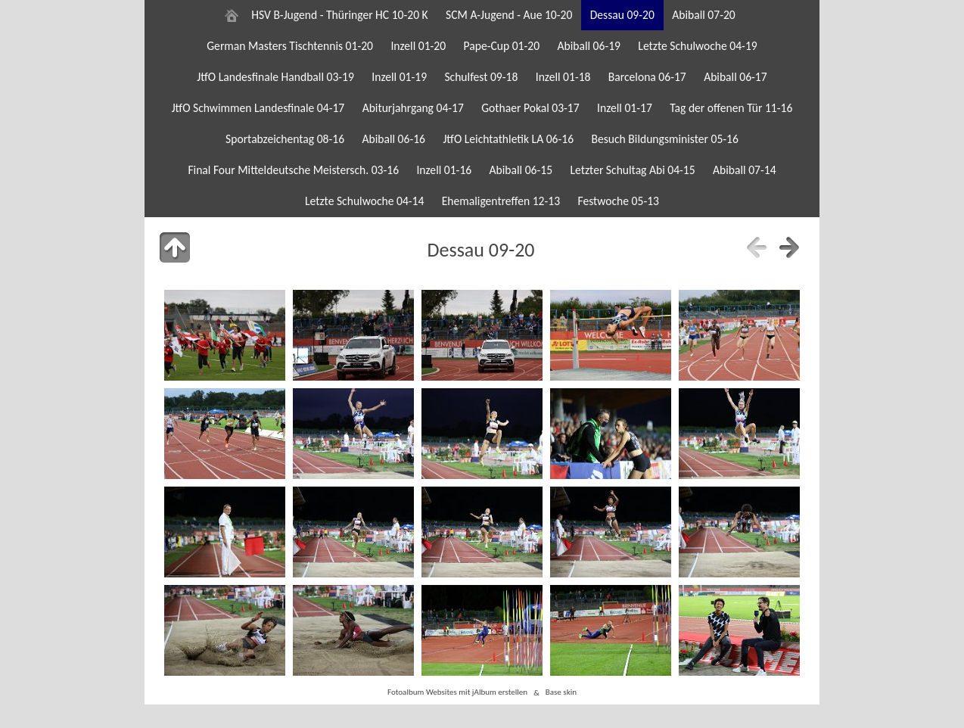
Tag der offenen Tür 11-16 (731, 108)
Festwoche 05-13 (618, 201)
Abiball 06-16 (393, 139)
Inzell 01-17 (624, 108)
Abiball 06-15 (521, 170)
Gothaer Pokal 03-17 (530, 108)
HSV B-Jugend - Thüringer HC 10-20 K (339, 15)
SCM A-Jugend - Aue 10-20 (509, 15)
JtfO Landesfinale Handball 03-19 (275, 77)
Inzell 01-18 (563, 77)
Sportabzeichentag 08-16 (284, 139)
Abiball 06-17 (735, 77)
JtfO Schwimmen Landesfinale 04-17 (258, 108)
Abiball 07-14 (744, 170)
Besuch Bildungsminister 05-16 (664, 139)
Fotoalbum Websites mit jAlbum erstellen (457, 692)
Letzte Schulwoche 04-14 (364, 201)
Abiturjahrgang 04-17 (413, 108)
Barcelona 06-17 (647, 77)
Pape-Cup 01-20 (502, 46)
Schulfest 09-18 (481, 77)
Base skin (561, 692)
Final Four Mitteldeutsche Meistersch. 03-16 (293, 170)
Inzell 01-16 (443, 170)
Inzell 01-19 (399, 77)
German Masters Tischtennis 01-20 (290, 46)
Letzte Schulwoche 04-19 (697, 46)
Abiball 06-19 (588, 46)
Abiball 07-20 (703, 15)
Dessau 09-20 (622, 15)
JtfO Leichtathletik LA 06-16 (508, 139)
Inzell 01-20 (418, 46)
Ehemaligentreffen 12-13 (501, 201)
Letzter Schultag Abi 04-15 (632, 170)
